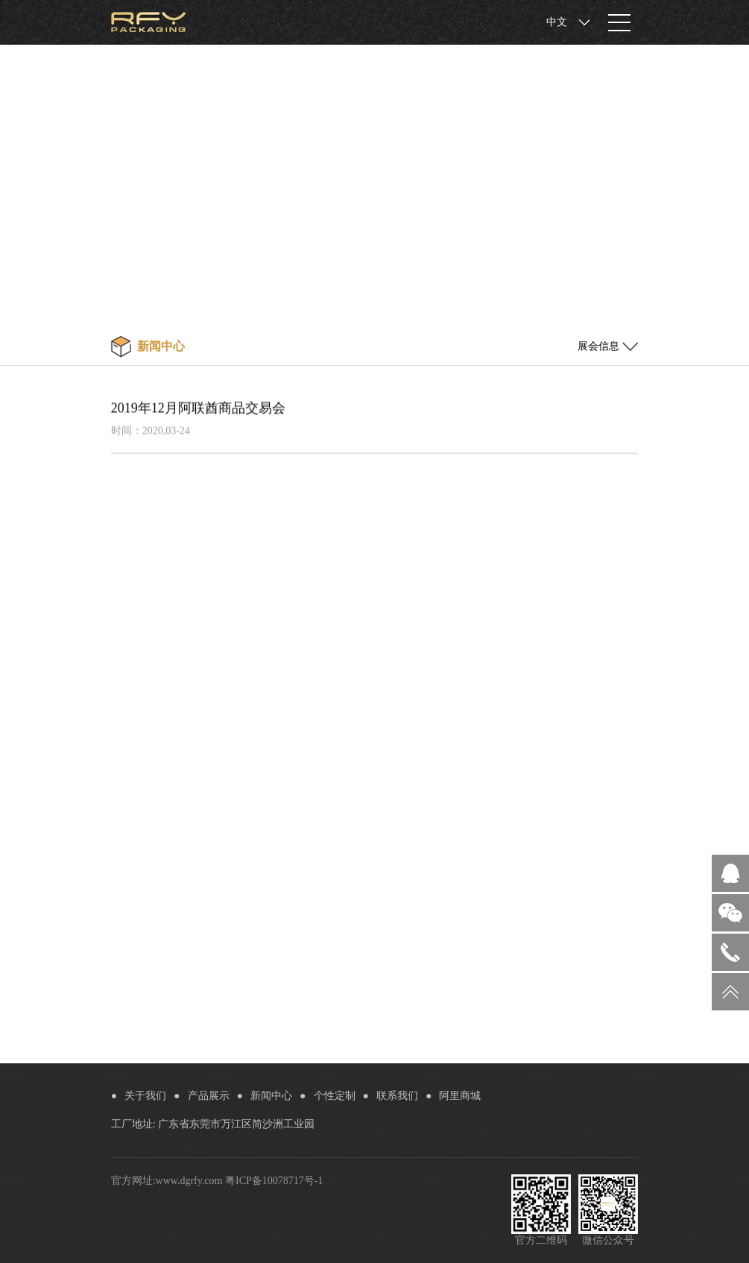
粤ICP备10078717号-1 (274, 1180)
